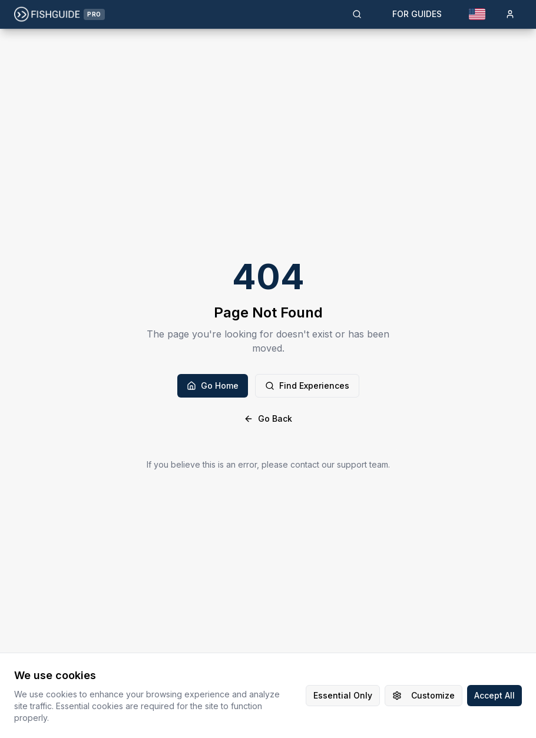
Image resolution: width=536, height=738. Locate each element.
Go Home (213, 385)
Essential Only (342, 695)
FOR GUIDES (417, 14)
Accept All (494, 695)
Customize (423, 695)
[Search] (357, 14)
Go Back (268, 418)
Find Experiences (307, 385)
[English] (477, 14)
